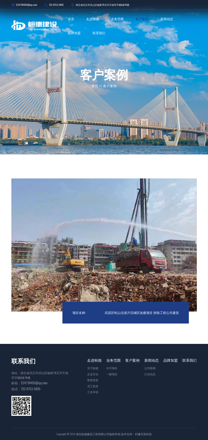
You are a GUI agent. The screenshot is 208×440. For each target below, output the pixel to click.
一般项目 (111, 374)
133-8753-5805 (54, 5)
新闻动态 (166, 18)
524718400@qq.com (24, 5)
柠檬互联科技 (143, 434)
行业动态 (150, 374)
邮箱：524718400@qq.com (29, 382)
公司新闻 (150, 368)
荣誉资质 (92, 380)
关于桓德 (92, 368)
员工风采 (92, 386)
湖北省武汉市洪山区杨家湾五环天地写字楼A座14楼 (100, 5)
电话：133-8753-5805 (25, 388)
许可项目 (111, 368)
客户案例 (142, 18)
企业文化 (92, 374)
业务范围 (117, 18)
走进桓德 (92, 18)
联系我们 (99, 32)
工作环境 (92, 392)
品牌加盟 (74, 32)
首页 (71, 18)
